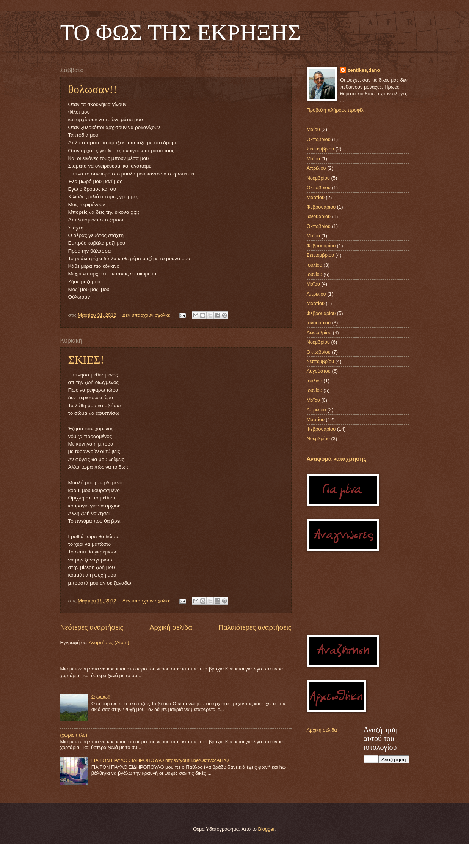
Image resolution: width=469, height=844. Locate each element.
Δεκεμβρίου (319, 332)
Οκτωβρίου (319, 139)
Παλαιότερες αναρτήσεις (254, 627)
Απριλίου (316, 168)
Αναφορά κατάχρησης (337, 458)
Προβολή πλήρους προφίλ (335, 110)
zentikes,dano (364, 70)
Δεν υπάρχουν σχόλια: (147, 315)
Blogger (266, 829)
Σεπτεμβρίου (320, 149)
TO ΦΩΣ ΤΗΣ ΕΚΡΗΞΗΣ (180, 32)
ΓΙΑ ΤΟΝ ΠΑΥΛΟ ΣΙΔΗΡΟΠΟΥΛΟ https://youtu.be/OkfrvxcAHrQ (160, 760)
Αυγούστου (319, 371)
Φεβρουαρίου (321, 207)
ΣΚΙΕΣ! (86, 359)
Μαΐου (313, 129)
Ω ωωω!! (101, 697)
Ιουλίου (314, 265)
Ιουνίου (314, 274)
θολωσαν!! (92, 89)
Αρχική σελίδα (171, 627)
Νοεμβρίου (318, 178)
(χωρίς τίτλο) (73, 735)
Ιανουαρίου (319, 216)
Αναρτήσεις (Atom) (109, 642)
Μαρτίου (316, 197)
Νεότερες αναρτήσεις (92, 627)
